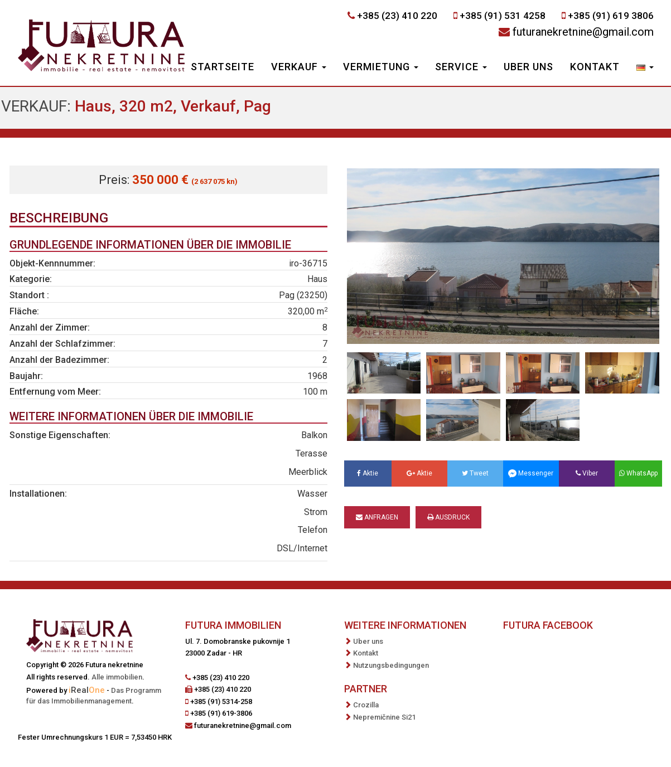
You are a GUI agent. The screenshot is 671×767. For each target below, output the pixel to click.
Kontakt (595, 66)
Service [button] (461, 66)
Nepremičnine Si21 (384, 717)
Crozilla (366, 705)
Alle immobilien (116, 677)
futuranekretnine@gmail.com (583, 31)
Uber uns (528, 66)
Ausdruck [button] (448, 517)
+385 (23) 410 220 (397, 15)
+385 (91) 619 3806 (611, 15)
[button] (645, 68)
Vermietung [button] (380, 66)
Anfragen (377, 517)
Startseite (222, 66)
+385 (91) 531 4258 (503, 15)
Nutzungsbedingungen (391, 665)
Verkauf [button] (298, 66)
